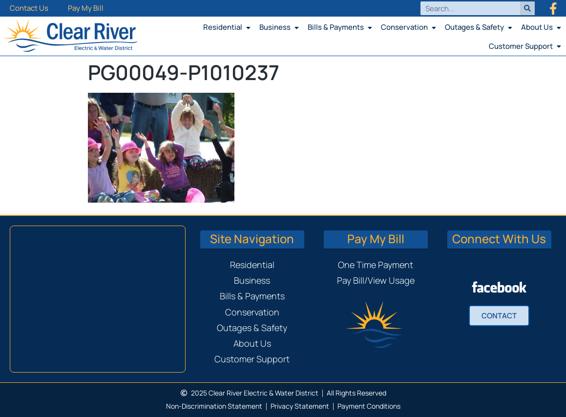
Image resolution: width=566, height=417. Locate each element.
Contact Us (29, 8)
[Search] (527, 8)
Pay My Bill (86, 8)
